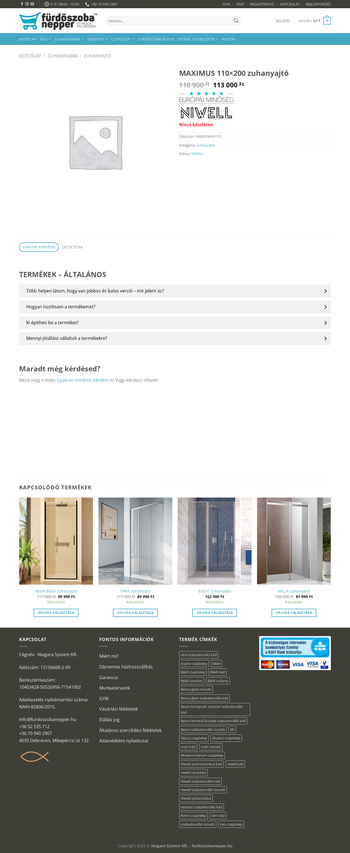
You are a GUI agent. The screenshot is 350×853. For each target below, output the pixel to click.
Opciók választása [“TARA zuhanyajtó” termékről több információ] (135, 613)
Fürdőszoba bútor (156, 39)
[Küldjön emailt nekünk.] (32, 4)
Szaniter (98, 39)
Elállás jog (109, 720)
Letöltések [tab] (72, 247)
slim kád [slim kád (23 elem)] (218, 815)
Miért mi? (108, 656)
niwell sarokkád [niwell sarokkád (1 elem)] (193, 772)
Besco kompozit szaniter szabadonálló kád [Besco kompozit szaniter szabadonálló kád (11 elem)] (212, 709)
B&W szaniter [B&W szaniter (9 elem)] (191, 680)
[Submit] (236, 20)
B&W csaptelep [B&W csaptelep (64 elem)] (193, 672)
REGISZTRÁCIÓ (262, 4)
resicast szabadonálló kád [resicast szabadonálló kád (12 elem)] (201, 807)
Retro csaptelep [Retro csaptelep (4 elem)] (193, 815)
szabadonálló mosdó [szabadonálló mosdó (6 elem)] (198, 824)
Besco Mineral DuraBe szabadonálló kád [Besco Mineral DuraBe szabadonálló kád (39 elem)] (213, 720)
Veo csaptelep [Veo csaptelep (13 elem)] (231, 824)
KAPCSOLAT (290, 4)
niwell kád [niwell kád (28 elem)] (235, 764)
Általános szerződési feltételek (130, 730)
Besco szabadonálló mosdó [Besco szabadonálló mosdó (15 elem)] (203, 729)
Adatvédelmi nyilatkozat (123, 741)
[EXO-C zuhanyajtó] (215, 541)
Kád (45, 39)
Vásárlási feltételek (118, 709)
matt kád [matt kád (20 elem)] (188, 746)
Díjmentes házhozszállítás (126, 667)
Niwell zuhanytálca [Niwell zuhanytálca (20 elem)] (196, 798)
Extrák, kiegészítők (198, 39)
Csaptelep (122, 39)
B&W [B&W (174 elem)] (216, 663)
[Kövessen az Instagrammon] (27, 4)
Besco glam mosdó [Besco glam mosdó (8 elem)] (196, 689)
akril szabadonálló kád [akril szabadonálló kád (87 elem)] (199, 654)
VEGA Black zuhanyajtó (56, 591)
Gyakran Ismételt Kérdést (83, 380)
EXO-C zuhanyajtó (215, 591)
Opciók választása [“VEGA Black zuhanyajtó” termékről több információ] (56, 613)
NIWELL (197, 153)
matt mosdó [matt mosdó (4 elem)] (211, 746)
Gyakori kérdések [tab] (39, 247)
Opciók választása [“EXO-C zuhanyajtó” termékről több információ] (215, 613)
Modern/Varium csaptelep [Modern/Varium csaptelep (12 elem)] (202, 755)
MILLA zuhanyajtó (294, 591)
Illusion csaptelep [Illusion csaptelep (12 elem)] (226, 738)
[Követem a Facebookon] (22, 4)
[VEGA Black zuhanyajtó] (56, 541)
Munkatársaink (114, 688)
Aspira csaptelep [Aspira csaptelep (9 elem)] (194, 663)
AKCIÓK (228, 39)
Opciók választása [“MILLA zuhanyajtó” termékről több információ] (294, 613)
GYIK (226, 4)
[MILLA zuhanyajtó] (294, 541)
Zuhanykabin (69, 39)
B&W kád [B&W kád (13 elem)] (217, 672)
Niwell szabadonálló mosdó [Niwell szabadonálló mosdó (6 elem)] (203, 789)
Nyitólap (27, 39)
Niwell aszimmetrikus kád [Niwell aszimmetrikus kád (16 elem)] (201, 764)
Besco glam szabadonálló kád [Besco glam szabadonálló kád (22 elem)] (204, 698)
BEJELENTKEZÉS (318, 4)
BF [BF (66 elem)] (232, 729)
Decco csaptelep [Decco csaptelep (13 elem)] (194, 738)
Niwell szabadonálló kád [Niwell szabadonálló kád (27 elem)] (200, 781)
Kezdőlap (30, 56)
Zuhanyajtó (97, 56)
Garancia (108, 677)
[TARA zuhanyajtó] (135, 541)
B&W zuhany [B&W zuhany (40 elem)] (218, 680)
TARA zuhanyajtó (135, 591)
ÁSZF (240, 4)
